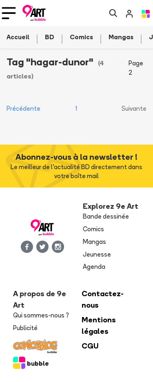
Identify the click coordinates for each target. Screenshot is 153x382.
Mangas (94, 242)
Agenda (94, 266)
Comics (93, 229)
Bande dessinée (106, 216)
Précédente (23, 108)
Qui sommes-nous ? (41, 315)
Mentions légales (99, 325)
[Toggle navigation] (9, 13)
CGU (90, 346)
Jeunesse (97, 254)
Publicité (25, 328)
